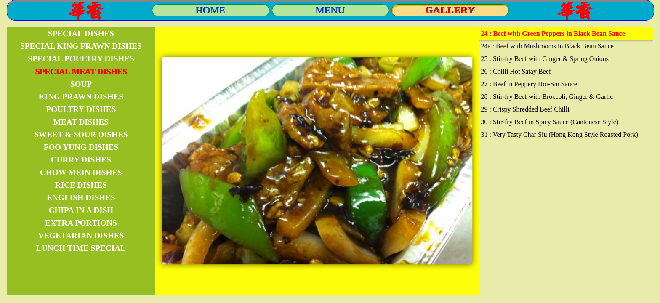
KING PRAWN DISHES (81, 96)
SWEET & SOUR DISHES (81, 134)
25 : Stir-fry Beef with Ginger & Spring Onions (545, 58)
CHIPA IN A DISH (81, 210)
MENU (331, 10)
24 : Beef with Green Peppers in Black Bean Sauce (553, 33)
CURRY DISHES (81, 159)
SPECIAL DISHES (81, 33)
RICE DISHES (81, 185)
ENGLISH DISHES (81, 197)
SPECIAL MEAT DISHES (81, 71)
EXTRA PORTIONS (81, 222)
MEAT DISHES (81, 121)
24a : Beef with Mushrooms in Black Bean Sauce (547, 46)
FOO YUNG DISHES (81, 147)
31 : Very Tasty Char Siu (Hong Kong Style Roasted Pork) (559, 134)
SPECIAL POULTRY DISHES (81, 58)
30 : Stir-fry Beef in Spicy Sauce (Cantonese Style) (549, 121)
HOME (211, 10)
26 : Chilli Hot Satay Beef (516, 71)
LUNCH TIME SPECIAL (81, 248)
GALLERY (450, 10)
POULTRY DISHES (81, 109)
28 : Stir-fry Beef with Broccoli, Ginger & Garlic (547, 96)
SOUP (81, 84)
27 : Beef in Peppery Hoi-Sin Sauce (529, 84)
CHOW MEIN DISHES (81, 172)
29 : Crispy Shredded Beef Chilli (525, 109)
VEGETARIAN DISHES (81, 235)
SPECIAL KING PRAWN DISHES (80, 46)
